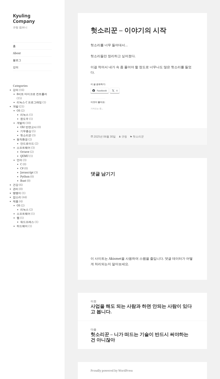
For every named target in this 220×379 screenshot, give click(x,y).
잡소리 (17, 197)
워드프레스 (27, 222)
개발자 (21, 123)
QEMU (24, 156)
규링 (124, 136)
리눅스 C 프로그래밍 (29, 102)
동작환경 (22, 139)
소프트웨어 (23, 148)
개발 (15, 106)
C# (22, 168)
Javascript (27, 172)
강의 (15, 67)
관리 (15, 189)
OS (18, 110)
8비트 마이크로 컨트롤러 (32, 94)
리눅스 (24, 115)
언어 (19, 160)
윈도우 (24, 119)
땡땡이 (17, 193)
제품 (15, 201)
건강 (15, 185)
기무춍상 (25, 131)
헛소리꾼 (25, 135)
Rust (23, 181)
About (17, 53)
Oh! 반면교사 (28, 127)
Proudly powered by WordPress (112, 370)
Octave (24, 152)
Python (25, 176)
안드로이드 (27, 143)
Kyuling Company (24, 18)
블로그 (17, 60)
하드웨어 (22, 226)
